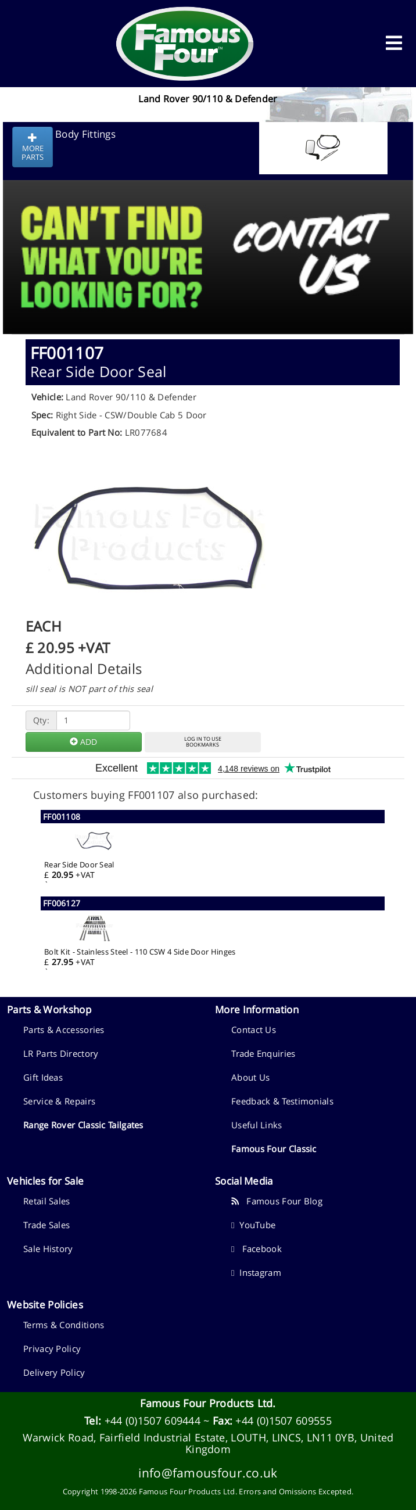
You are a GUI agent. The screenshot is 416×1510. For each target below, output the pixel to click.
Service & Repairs (59, 1101)
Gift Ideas (43, 1077)
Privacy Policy (52, 1348)
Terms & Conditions (63, 1324)
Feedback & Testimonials (282, 1101)
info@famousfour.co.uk (207, 1472)
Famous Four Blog (276, 1201)
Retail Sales (46, 1201)
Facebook (256, 1248)
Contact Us (253, 1029)
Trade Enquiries (263, 1053)
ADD (83, 741)
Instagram (256, 1272)
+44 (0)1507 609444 (152, 1420)
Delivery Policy (54, 1372)
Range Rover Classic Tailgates (83, 1125)
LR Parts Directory (60, 1053)
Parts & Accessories (64, 1029)
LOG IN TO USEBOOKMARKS (202, 742)
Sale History (48, 1248)
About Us (250, 1077)
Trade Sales (46, 1225)
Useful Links (256, 1125)
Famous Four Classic (274, 1148)
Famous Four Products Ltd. (208, 1403)
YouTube (253, 1225)
